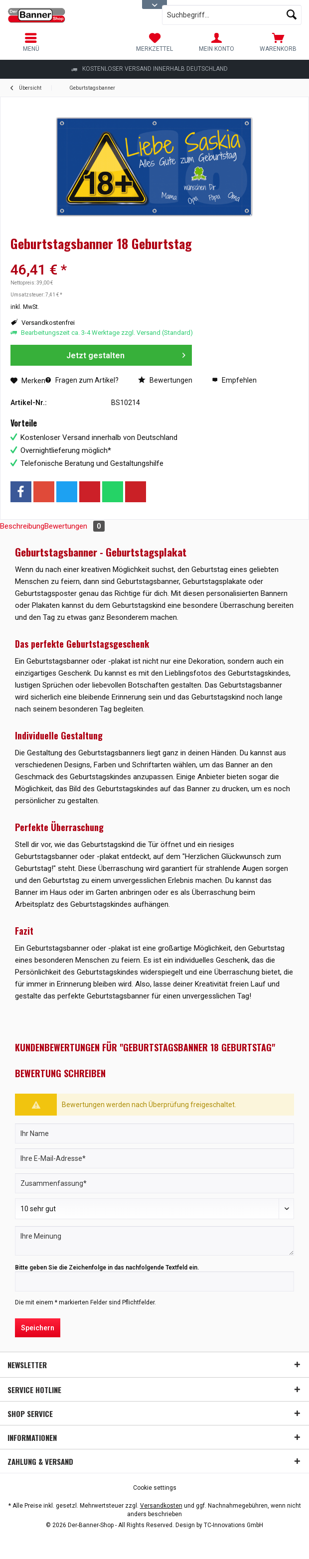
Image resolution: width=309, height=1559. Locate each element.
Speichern (37, 1328)
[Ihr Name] (154, 1133)
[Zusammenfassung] (154, 1183)
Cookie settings (154, 1487)
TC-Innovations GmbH (233, 1525)
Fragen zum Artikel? (82, 380)
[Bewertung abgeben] (154, 1208)
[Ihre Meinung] (154, 1241)
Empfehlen (234, 380)
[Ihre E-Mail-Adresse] (154, 1158)
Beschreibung (22, 526)
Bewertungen (165, 380)
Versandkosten (161, 1505)
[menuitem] (278, 42)
